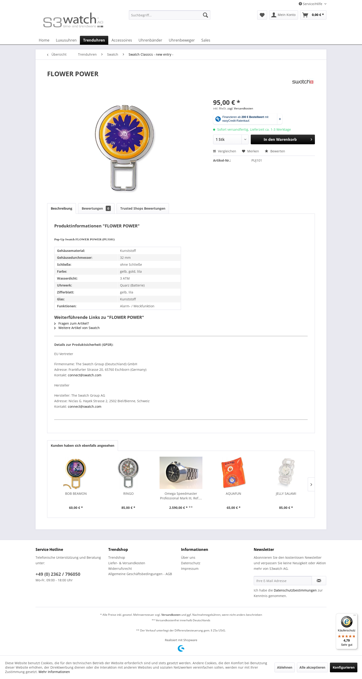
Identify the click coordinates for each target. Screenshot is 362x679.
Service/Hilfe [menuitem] (311, 4)
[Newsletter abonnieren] (319, 580)
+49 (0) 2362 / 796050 (58, 574)
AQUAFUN (233, 493)
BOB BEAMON (76, 493)
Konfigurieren (344, 667)
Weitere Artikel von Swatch (77, 328)
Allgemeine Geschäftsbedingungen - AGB (140, 574)
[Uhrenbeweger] (182, 40)
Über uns (188, 557)
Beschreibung (61, 208)
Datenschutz (190, 563)
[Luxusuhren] (66, 40)
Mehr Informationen (54, 672)
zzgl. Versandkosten (240, 108)
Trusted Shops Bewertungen (142, 208)
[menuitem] (169, 17)
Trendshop (116, 557)
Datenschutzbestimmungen (295, 590)
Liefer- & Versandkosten (126, 563)
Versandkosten (171, 615)
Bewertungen (96, 208)
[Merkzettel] (262, 15)
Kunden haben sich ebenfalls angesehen (82, 445)
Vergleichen (224, 151)
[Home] (44, 40)
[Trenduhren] (94, 40)
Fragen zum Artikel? (71, 323)
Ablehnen (284, 667)
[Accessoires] (121, 40)
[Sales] (206, 40)
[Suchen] (205, 15)
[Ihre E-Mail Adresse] (283, 580)
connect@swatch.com (84, 375)
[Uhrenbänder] (150, 40)
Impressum (190, 568)
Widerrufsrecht (120, 568)
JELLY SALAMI (286, 493)
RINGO (128, 493)
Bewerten (275, 151)
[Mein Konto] (283, 15)
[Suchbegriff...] (169, 15)
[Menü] (354, 616)
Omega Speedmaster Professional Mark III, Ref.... (181, 495)
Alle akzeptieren (312, 667)
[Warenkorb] (313, 15)
